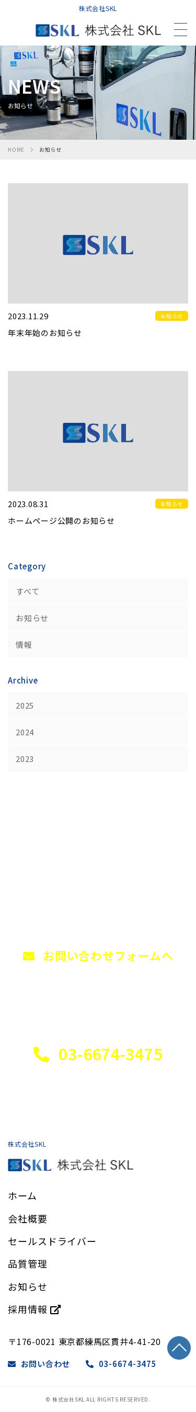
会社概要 (28, 1218)
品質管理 (28, 1263)
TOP (179, 1348)
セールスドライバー (52, 1241)
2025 (25, 705)
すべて (27, 591)
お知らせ (32, 617)
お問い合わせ (39, 1363)
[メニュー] (180, 30)
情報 (24, 644)
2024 (25, 731)
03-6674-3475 (121, 1363)
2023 (25, 758)
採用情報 (34, 1309)
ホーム (22, 1195)
